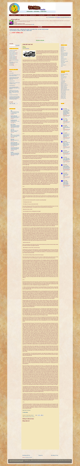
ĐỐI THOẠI (12, 139)
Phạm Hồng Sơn (63, 92)
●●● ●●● (10, 32)
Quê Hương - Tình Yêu (64, 61)
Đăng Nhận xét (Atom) (28, 457)
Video (62, 66)
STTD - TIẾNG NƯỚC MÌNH (65, 120)
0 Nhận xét (65, 116)
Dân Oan (62, 56)
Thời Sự (19, 15)
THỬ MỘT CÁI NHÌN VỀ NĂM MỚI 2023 (66, 127)
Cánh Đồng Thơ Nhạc (28, 416)
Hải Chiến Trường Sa (12, 56)
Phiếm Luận (63, 60)
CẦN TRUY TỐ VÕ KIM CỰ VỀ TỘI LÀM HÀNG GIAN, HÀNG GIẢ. (66, 135)
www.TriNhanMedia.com (51, 17)
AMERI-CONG (29, 30)
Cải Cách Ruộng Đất (64, 55)
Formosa (62, 57)
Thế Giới (62, 63)
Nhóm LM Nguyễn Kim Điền (65, 89)
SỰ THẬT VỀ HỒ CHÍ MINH (43, 29)
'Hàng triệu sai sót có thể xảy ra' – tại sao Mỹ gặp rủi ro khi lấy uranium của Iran (15, 112)
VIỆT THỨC (12, 129)
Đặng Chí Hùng (63, 95)
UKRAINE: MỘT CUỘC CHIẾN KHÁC (65, 175)
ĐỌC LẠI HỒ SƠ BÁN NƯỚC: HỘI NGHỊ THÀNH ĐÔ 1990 (14, 75)
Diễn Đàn (56, 15)
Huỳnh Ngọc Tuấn (63, 77)
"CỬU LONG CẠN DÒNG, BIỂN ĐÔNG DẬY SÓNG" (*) (66, 159)
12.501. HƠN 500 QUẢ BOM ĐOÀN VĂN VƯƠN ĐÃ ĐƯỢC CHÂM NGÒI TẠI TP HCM (15, 154)
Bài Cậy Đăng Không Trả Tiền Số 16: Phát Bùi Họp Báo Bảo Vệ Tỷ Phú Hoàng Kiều (15, 144)
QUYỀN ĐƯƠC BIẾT (14, 120)
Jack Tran (24, 48)
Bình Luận (25, 15)
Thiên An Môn (63, 62)
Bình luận (62, 49)
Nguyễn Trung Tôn (63, 86)
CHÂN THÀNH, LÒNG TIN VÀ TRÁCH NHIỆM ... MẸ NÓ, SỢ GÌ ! (66, 183)
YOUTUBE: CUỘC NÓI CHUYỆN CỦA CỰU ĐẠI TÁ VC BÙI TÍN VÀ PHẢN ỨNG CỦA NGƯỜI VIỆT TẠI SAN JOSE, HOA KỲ (14, 97)
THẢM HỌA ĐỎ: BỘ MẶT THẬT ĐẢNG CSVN (28, 29)
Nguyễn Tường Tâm (64, 87)
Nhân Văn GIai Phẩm (12, 58)
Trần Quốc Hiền (63, 94)
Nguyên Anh (63, 82)
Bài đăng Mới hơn (26, 455)
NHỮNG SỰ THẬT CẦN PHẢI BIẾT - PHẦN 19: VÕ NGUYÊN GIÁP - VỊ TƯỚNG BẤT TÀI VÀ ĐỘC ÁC (14, 91)
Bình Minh (62, 75)
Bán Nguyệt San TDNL (64, 74)
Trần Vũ (33, 416)
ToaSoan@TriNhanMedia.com (65, 17)
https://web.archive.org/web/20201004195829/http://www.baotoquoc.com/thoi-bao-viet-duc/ (15, 126)
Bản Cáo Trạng (11, 51)
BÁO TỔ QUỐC (13, 124)
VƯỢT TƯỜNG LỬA (17, 32)
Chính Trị (62, 51)
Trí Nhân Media (13, 15)
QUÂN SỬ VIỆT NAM (14, 142)
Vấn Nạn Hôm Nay (33, 15)
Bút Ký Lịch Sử (49, 15)
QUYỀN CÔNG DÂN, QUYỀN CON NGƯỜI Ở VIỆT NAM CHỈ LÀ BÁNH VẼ (14, 88)
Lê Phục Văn (63, 80)
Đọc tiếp (33, 24)
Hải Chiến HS (11, 55)
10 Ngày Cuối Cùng (12, 50)
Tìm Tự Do (11, 65)
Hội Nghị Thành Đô (12, 57)
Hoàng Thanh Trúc (63, 76)
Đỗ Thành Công (63, 98)
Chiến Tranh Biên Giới (12, 52)
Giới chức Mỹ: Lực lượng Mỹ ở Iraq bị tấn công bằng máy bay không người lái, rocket (15, 136)
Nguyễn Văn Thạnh (64, 88)
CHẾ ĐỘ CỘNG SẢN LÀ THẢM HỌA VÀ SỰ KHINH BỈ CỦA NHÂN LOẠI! (14, 78)
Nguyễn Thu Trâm (63, 83)
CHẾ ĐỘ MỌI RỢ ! (12, 85)
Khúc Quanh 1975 (41, 15)
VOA (11, 134)
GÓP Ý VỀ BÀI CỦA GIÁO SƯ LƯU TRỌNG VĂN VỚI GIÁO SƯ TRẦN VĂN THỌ (66, 144)
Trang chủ (40, 455)
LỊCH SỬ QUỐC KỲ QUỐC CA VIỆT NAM (17, 30)
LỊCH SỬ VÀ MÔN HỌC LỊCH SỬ (66, 152)
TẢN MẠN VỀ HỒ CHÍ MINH (13, 94)
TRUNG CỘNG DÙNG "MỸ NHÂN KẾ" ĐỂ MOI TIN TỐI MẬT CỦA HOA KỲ (66, 167)
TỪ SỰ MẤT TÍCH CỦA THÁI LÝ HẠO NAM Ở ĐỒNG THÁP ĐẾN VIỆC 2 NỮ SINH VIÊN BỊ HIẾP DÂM (66, 112)
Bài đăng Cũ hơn (54, 455)
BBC (11, 110)
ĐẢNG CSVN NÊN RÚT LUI (15, 140)
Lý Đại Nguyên (63, 81)
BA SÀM (12, 152)
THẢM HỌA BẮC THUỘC (14, 29)
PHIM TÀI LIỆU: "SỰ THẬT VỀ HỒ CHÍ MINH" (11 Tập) (14, 83)
